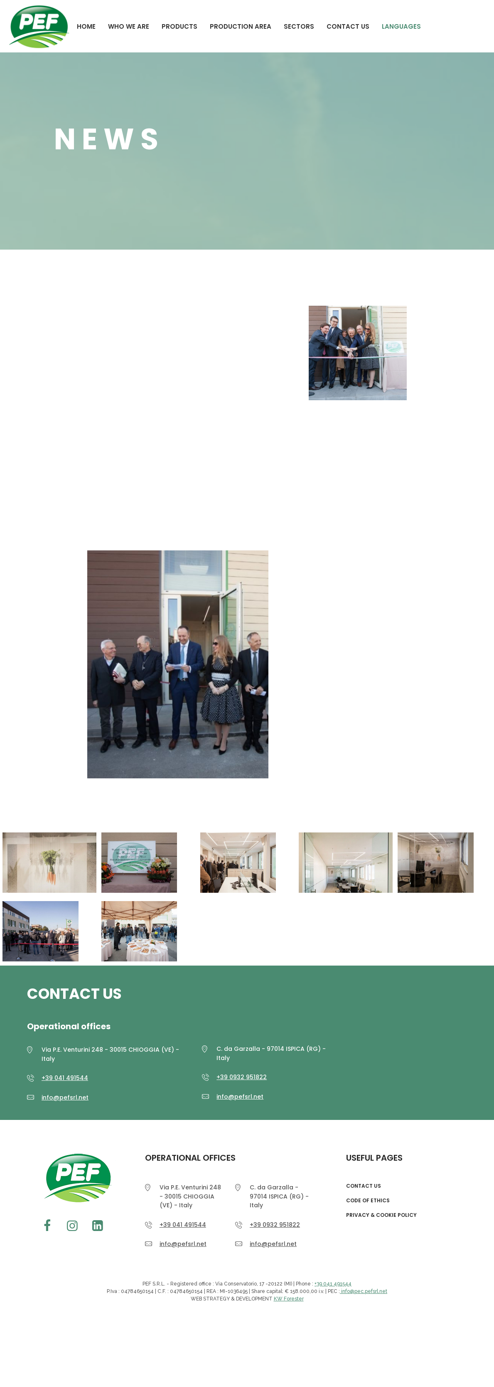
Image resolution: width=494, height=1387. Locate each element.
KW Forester (289, 1299)
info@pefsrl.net (65, 1097)
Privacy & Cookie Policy (381, 1215)
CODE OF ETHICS (368, 1201)
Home (86, 26)
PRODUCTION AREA (240, 26)
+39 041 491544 (65, 1078)
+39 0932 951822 (241, 1077)
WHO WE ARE (128, 26)
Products (179, 26)
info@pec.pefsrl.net (363, 1291)
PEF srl (76, 1178)
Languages (401, 26)
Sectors (299, 26)
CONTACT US (348, 26)
